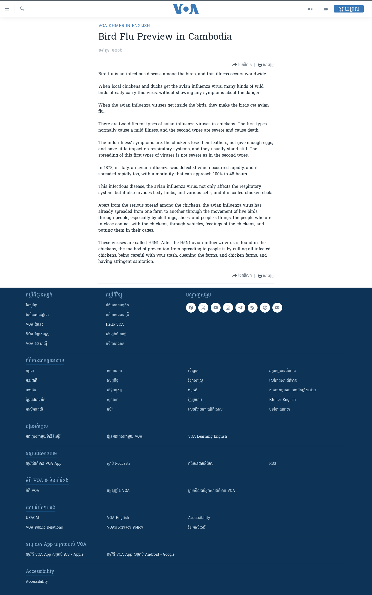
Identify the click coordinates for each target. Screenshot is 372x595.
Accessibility (199, 518)
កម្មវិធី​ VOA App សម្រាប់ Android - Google (141, 554)
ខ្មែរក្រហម (195, 400)
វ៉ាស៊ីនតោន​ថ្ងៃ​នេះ (37, 315)
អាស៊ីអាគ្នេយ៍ (34, 409)
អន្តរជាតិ (31, 380)
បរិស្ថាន (193, 371)
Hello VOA (115, 324)
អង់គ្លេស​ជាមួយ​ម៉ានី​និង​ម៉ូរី (43, 436)
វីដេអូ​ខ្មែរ (31, 305)
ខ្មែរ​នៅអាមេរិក (36, 400)
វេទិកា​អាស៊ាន (115, 344)
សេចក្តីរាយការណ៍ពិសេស (205, 409)
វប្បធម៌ (192, 390)
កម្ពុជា (30, 371)
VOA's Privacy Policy (125, 527)
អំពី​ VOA (32, 491)
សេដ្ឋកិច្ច (112, 380)
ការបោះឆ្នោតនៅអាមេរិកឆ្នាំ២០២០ (292, 390)
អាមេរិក (31, 390)
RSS (272, 464)
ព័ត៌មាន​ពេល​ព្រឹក (117, 305)
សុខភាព (112, 400)
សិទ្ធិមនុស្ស (114, 390)
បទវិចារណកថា (279, 409)
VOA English (118, 518)
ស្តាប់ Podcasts (118, 464)
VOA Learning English (207, 436)
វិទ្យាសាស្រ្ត (195, 380)
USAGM (32, 518)
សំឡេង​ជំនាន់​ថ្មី (116, 334)
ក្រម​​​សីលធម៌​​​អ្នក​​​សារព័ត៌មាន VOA (211, 491)
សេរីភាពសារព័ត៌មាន (283, 380)
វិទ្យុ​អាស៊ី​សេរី (196, 527)
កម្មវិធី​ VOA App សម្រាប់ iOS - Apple (55, 554)
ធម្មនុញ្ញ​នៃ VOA (118, 491)
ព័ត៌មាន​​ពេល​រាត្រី (117, 315)
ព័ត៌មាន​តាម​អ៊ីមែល (201, 464)
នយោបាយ (114, 371)
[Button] (242, 65)
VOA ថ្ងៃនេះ (34, 324)
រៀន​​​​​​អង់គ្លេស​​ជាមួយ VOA (124, 436)
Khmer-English (282, 400)
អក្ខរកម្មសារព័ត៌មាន (282, 371)
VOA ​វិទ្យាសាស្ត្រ (37, 334)
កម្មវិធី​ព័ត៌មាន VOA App (43, 464)
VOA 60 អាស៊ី (36, 344)
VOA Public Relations (44, 527)
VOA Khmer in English (124, 26)
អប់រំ (110, 409)
